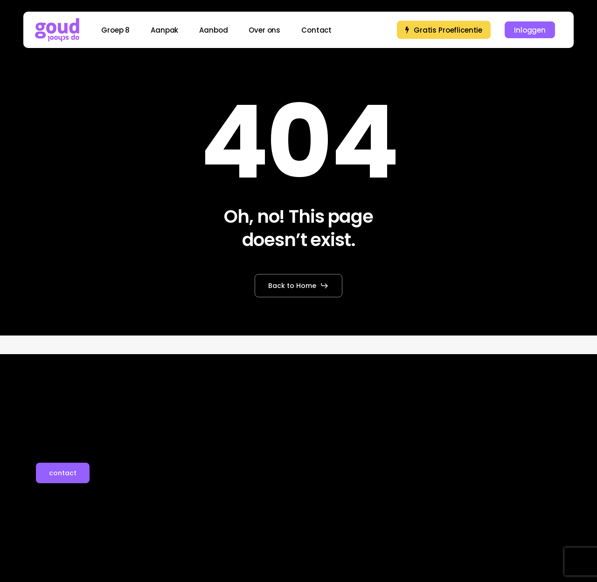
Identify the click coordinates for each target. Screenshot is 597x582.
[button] (298, 285)
